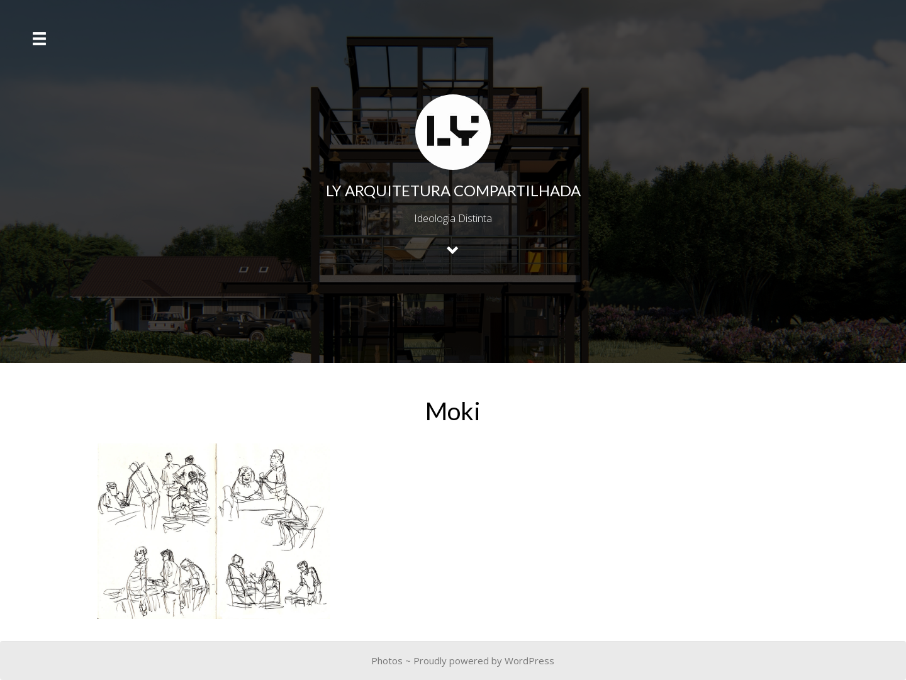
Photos (387, 660)
